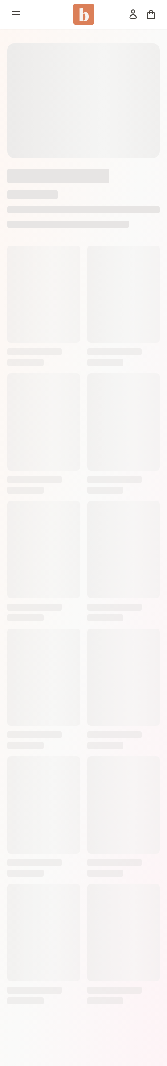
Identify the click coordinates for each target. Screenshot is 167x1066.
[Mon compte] (133, 14)
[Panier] (151, 14)
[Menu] (16, 14)
